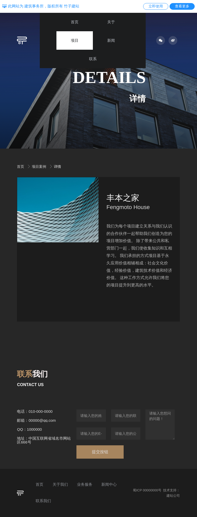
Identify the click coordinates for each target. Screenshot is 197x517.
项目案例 (39, 166)
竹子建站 (71, 6)
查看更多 (182, 6)
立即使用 (156, 6)
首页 (21, 166)
